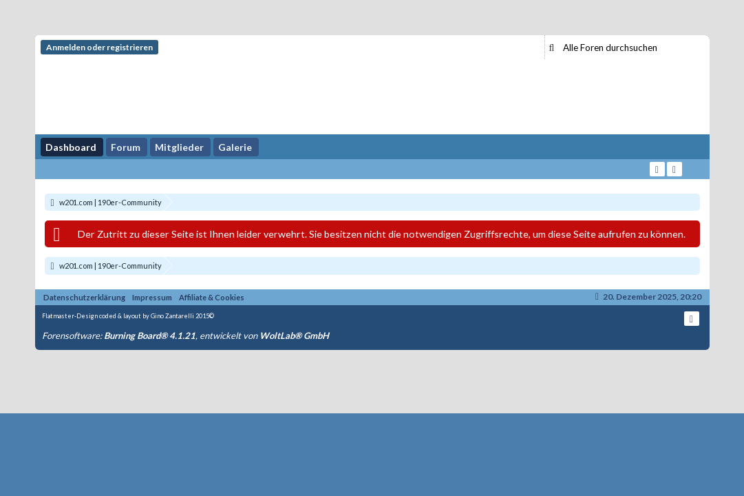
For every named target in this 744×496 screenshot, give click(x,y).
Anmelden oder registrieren (99, 47)
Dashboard (70, 147)
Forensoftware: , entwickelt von (185, 335)
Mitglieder (179, 147)
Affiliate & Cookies (211, 297)
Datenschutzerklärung (84, 297)
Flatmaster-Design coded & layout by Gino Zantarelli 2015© (128, 316)
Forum (125, 147)
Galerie (235, 147)
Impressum (152, 297)
